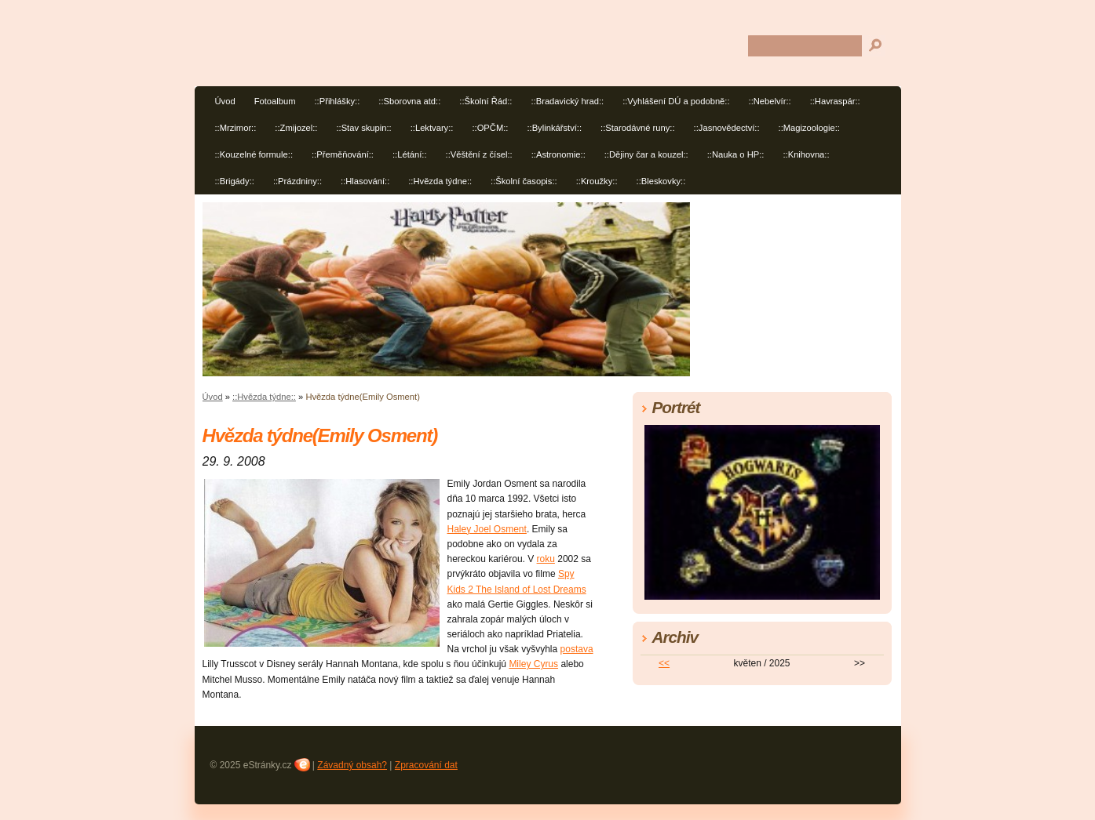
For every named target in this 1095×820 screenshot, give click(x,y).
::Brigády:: (234, 181)
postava (576, 649)
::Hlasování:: (365, 181)
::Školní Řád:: (485, 101)
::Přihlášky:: (337, 101)
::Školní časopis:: (524, 181)
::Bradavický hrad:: (567, 101)
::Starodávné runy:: (637, 127)
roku (546, 558)
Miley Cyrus (533, 664)
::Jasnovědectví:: (727, 127)
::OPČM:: (490, 127)
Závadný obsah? (352, 765)
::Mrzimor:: (236, 127)
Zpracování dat (426, 765)
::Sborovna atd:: (409, 101)
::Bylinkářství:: (554, 127)
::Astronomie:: (558, 154)
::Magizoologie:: (809, 127)
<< (664, 663)
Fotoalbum (275, 101)
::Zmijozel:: (296, 127)
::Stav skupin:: (363, 127)
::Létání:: (409, 154)
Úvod (225, 101)
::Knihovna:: (806, 154)
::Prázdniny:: (297, 181)
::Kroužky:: (597, 181)
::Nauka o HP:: (736, 154)
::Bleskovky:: (661, 181)
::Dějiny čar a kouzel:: (646, 154)
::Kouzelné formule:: (254, 154)
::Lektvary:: (432, 127)
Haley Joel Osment (487, 529)
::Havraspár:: (835, 101)
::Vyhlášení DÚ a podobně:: (675, 101)
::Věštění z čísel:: (479, 154)
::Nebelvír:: (770, 101)
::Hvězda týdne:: (440, 181)
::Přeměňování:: (343, 154)
